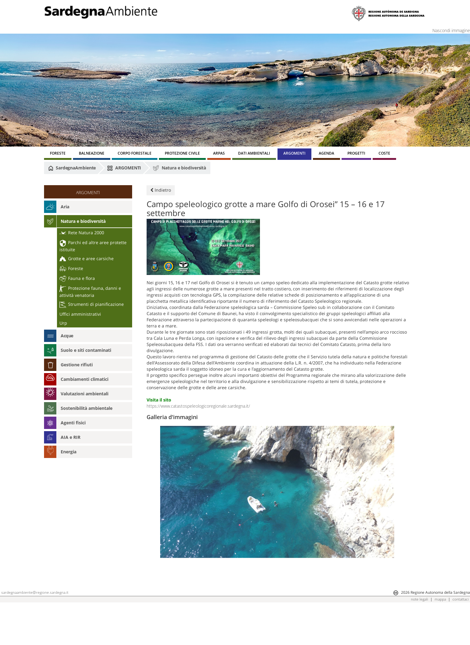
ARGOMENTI (124, 168)
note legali (419, 635)
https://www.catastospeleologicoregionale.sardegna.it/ (198, 406)
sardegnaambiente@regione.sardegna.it (34, 628)
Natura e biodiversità (179, 168)
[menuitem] (57, 154)
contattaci (460, 635)
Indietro (160, 190)
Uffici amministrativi (80, 314)
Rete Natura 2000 (81, 232)
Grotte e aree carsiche (86, 258)
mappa (440, 635)
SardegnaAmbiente (72, 168)
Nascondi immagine (451, 30)
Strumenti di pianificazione (91, 304)
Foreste (71, 268)
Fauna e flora (77, 278)
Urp (63, 323)
